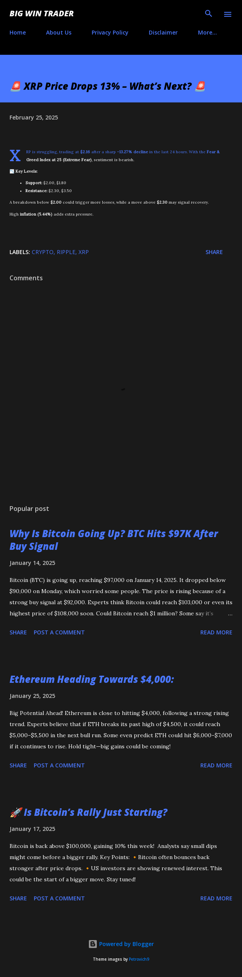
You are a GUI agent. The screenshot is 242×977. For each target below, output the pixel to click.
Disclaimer (163, 32)
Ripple (66, 252)
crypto (43, 252)
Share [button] (214, 252)
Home (18, 32)
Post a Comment (59, 632)
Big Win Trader (42, 13)
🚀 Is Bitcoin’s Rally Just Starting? (88, 812)
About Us (58, 32)
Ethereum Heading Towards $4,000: (92, 679)
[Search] (208, 14)
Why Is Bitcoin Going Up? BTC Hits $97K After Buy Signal (114, 540)
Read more (216, 632)
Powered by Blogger (121, 944)
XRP (84, 252)
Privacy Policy (110, 32)
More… (207, 32)
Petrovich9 (139, 959)
